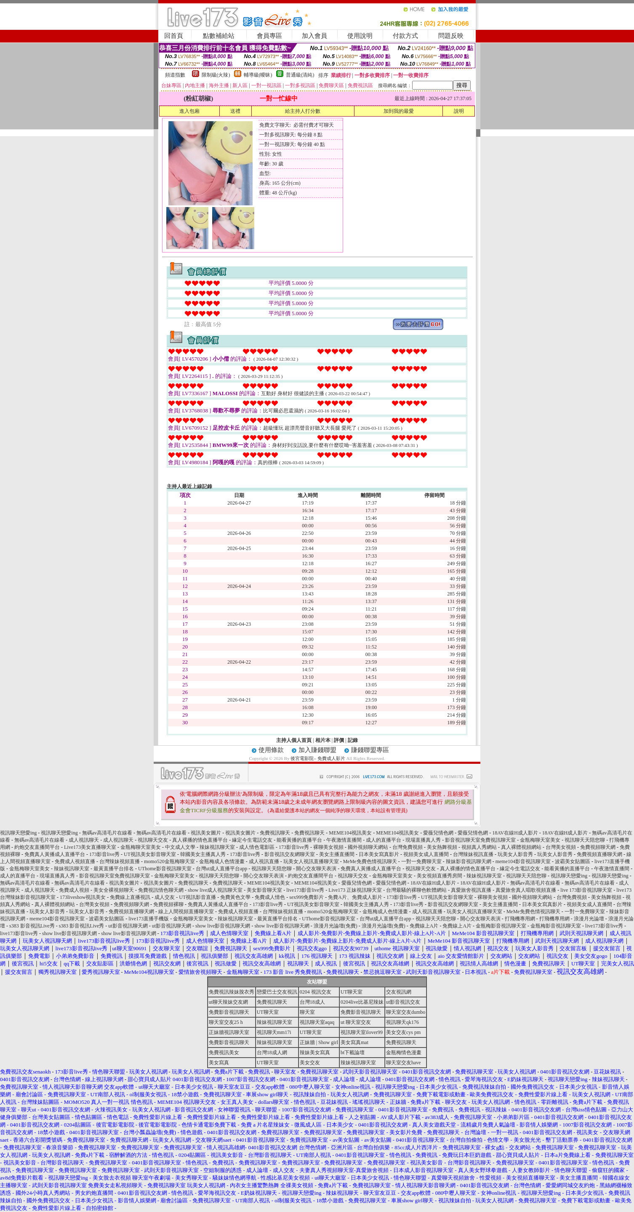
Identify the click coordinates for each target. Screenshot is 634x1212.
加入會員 (314, 35)
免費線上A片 (424, 926)
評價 (339, 740)
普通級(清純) (300, 75)
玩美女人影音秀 (515, 854)
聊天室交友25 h (226, 1022)
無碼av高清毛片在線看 (107, 833)
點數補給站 (218, 35)
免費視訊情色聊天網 (161, 890)
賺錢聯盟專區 (370, 750)
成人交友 (165, 897)
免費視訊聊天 (275, 833)
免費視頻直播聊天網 (599, 854)
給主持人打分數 (302, 111)
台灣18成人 (312, 1002)
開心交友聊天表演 (316, 869)
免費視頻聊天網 (597, 847)
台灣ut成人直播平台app (222, 869)
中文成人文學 (180, 847)
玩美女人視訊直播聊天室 (311, 861)
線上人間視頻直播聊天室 (186, 911)
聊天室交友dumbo (405, 1012)
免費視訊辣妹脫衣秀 (231, 992)
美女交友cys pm (403, 1032)
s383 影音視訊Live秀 (32, 926)
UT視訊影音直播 (197, 897)
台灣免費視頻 (407, 847)
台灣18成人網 (272, 1052)
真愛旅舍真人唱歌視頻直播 (525, 890)
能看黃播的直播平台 (299, 840)
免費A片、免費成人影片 (355, 897)
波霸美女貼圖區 (572, 861)
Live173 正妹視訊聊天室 (355, 890)
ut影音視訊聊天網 (127, 926)
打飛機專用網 (520, 919)
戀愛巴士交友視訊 (277, 992)
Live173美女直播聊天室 (90, 847)
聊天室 (307, 1012)
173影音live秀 (294, 847)
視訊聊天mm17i (274, 1032)
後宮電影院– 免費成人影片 (317, 758)
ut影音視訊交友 (403, 1002)
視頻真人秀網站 (479, 847)
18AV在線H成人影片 (515, 833)
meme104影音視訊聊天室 (523, 861)
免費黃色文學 (235, 897)
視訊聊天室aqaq (317, 1022)
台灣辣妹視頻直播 (119, 861)
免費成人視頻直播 (75, 861)
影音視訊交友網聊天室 (289, 854)
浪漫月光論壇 (589, 919)
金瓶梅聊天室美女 (540, 840)
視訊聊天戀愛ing (19, 833)
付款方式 (405, 35)
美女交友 (310, 1063)
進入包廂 (189, 111)
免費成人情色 (270, 897)
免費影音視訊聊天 (229, 1012)
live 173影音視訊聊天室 (586, 890)
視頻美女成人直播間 (426, 854)
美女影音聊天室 (264, 890)
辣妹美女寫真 (315, 1052)
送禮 (235, 111)
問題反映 (451, 35)
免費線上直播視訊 (130, 897)
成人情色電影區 (256, 847)
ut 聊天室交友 (356, 1022)
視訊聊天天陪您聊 (585, 840)
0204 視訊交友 (315, 992)
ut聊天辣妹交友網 (228, 1002)
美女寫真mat (354, 1042)
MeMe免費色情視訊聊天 (370, 861)
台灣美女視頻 (561, 847)
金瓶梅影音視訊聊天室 (501, 926)
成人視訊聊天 (84, 840)
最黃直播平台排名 (113, 869)
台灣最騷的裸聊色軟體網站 (416, 890)
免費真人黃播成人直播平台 (54, 854)
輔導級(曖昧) (258, 75)
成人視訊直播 (264, 861)
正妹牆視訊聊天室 (229, 1032)
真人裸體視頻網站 (521, 847)
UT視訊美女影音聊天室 (150, 854)
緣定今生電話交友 (252, 840)
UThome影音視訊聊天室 (165, 869)
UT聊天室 (351, 992)
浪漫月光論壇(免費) (335, 926)
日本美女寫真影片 (379, 854)
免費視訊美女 (224, 1052)
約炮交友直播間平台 (37, 847)
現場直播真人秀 (423, 840)
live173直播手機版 (148, 919)
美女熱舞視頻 (442, 847)
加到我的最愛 (399, 111)
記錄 (353, 740)
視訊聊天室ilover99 (362, 1032)
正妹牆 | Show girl (319, 1042)
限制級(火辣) (216, 75)
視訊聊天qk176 (402, 1022)
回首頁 (173, 35)
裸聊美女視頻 (328, 847)
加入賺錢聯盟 (317, 750)
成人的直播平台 (383, 840)
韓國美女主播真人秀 (203, 854)
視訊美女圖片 (206, 833)
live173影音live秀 (305, 890)
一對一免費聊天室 (421, 861)
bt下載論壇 (353, 1052)
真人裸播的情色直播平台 (200, 840)
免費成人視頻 (74, 890)
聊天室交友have (403, 1063)
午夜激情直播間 (344, 840)
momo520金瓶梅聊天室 (169, 861)
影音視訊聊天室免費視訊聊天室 (480, 840)
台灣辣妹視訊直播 (473, 854)
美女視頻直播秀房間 (439, 876)
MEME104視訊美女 (350, 833)
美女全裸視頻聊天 (113, 890)
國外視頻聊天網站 (368, 847)
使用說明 (360, 35)
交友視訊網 (398, 992)
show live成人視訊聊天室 (215, 890)
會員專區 (269, 35)
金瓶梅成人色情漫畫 (222, 861)
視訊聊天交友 (153, 840)
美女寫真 (219, 1063)
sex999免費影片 (306, 897)
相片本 (322, 740)
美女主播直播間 (336, 854)
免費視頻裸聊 (168, 904)
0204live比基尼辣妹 (362, 1002)
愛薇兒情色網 (438, 833)
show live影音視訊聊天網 (222, 926)
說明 (459, 111)
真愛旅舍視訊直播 (471, 890)
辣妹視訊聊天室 (217, 847)
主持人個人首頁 (294, 740)
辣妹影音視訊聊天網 (468, 861)
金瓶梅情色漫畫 (403, 1052)
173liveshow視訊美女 (83, 897)
